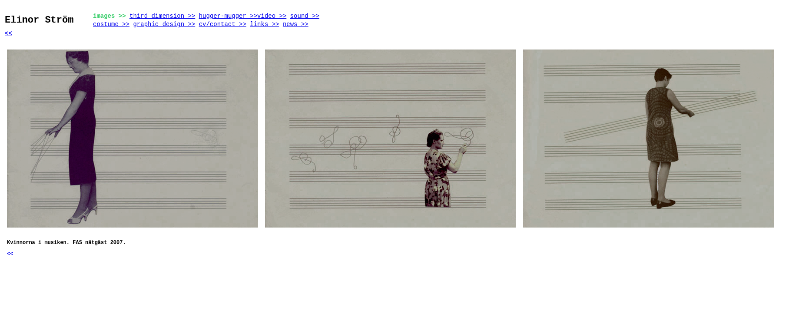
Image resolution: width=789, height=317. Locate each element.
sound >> (304, 16)
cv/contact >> (222, 24)
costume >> (111, 24)
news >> (295, 24)
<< (8, 33)
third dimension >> (162, 16)
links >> (264, 24)
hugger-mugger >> (228, 16)
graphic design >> (164, 24)
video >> (271, 16)
